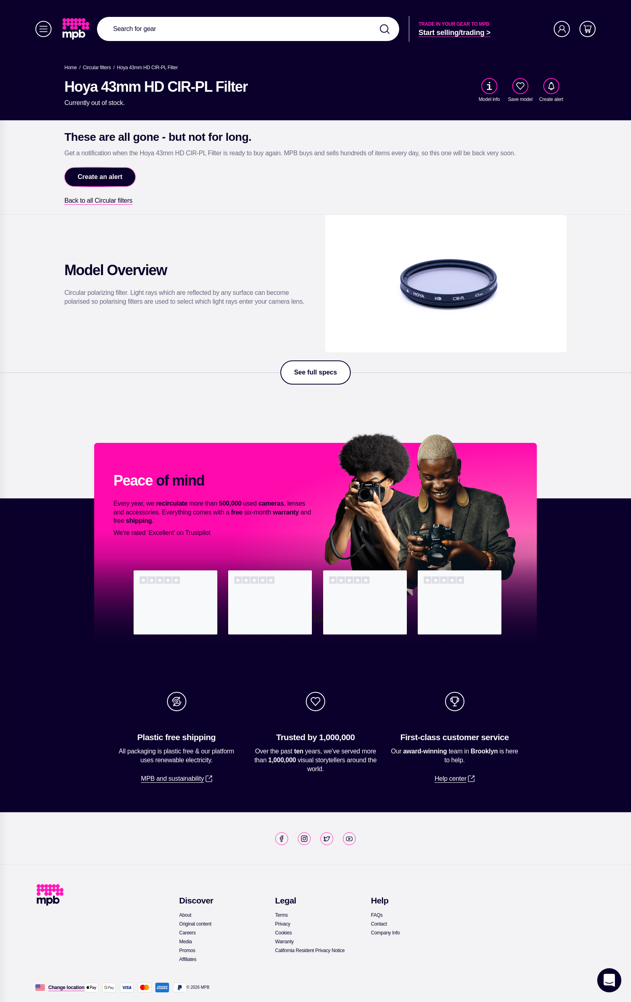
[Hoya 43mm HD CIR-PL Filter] (147, 67)
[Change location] (66, 987)
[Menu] (43, 29)
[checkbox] (520, 86)
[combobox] (248, 29)
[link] (76, 29)
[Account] (562, 29)
